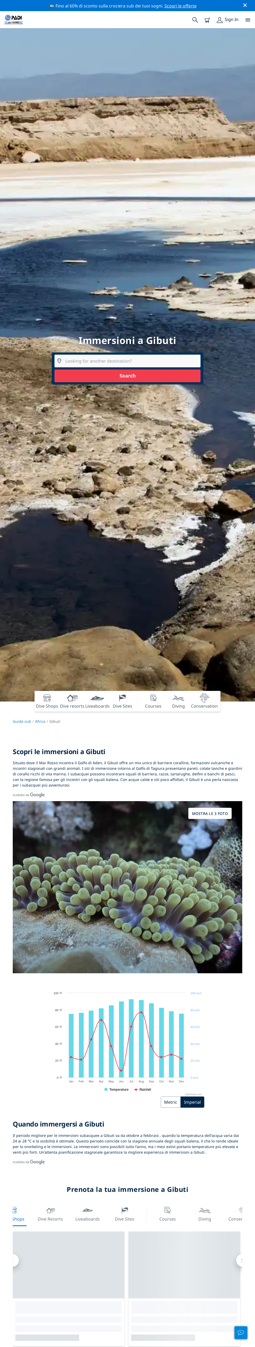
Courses (167, 1213)
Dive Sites (124, 1213)
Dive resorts (50, 1213)
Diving (204, 1213)
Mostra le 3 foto (210, 813)
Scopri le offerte (180, 6)
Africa (40, 721)
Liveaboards (87, 1213)
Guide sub (22, 721)
